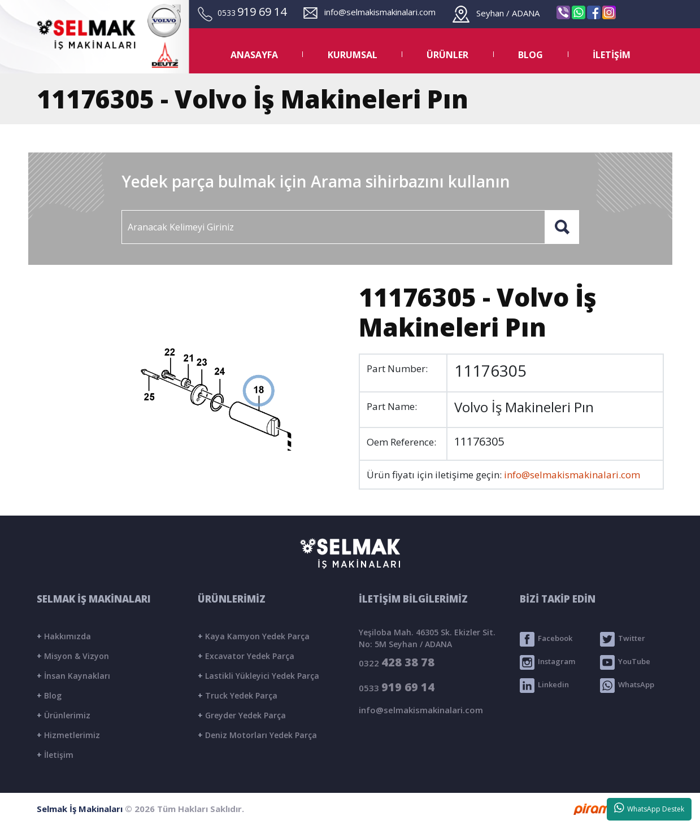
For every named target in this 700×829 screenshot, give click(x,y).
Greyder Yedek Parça (242, 715)
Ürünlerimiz (63, 715)
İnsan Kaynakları (73, 675)
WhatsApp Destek (649, 808)
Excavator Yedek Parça (246, 656)
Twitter (622, 639)
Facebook (546, 639)
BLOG (530, 55)
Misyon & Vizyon (73, 656)
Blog (49, 695)
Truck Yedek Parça (237, 695)
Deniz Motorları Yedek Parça (257, 735)
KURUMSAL (352, 55)
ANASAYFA (254, 55)
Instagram (547, 662)
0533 (396, 687)
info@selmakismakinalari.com (369, 12)
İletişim (55, 754)
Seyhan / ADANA (496, 13)
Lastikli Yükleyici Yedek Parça (258, 675)
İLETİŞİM (612, 55)
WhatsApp (627, 685)
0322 (396, 662)
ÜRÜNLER (447, 55)
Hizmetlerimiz (68, 735)
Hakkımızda (64, 636)
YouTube (625, 662)
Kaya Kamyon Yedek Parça (254, 636)
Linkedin (544, 685)
